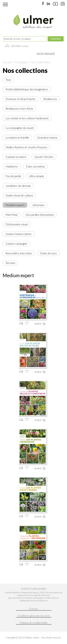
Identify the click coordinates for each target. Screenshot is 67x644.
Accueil (7, 62)
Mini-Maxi (12, 214)
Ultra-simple (36, 176)
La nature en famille (17, 137)
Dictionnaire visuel (17, 224)
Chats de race (48, 253)
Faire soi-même (35, 166)
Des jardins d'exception (40, 214)
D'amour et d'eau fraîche (20, 99)
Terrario (10, 262)
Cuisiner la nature (16, 156)
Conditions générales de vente (33, 615)
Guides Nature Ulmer (19, 234)
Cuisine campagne (16, 243)
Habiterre (12, 166)
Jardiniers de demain (18, 185)
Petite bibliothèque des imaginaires (27, 89)
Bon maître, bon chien (19, 253)
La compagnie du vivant (20, 127)
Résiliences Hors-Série (19, 108)
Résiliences (50, 99)
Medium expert (15, 205)
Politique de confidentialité (34, 622)
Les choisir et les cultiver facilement (27, 118)
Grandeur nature (47, 137)
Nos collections (40, 62)
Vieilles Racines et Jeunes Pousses (26, 147)
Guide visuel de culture (19, 195)
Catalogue (21, 62)
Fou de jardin (13, 176)
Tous (8, 79)
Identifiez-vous (19, 46)
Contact (33, 608)
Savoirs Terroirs (43, 156)
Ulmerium (38, 205)
